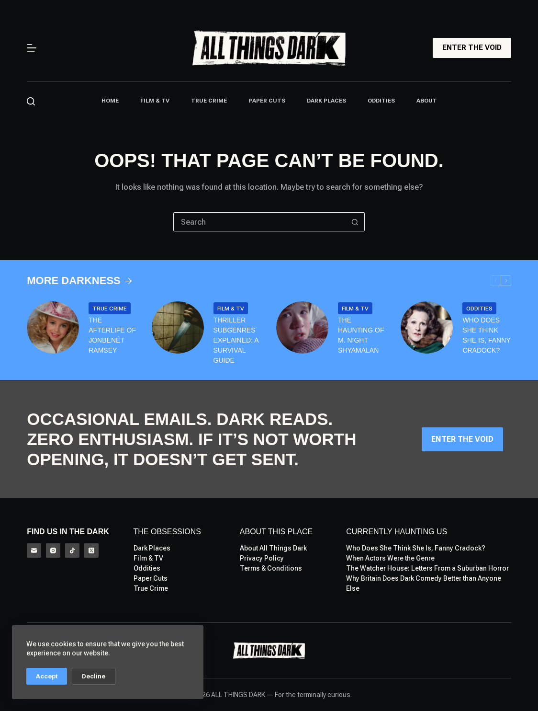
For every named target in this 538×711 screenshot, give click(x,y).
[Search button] (355, 221)
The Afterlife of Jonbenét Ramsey (112, 335)
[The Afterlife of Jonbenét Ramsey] (53, 327)
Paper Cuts (266, 100)
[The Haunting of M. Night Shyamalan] (302, 327)
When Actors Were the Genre (390, 558)
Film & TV (154, 100)
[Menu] (31, 48)
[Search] (31, 101)
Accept (46, 676)
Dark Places (326, 100)
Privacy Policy (262, 558)
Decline (93, 676)
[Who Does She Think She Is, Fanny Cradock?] (427, 327)
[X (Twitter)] (91, 550)
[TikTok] (72, 550)
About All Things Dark (273, 548)
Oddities (381, 100)
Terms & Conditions (271, 568)
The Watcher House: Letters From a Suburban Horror (427, 568)
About (426, 100)
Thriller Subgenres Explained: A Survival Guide (235, 340)
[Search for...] (259, 221)
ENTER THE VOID (472, 47)
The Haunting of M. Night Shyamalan (361, 335)
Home (110, 100)
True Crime (209, 100)
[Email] (34, 550)
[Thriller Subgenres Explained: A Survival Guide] (178, 327)
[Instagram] (53, 550)
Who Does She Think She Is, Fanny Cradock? (486, 335)
